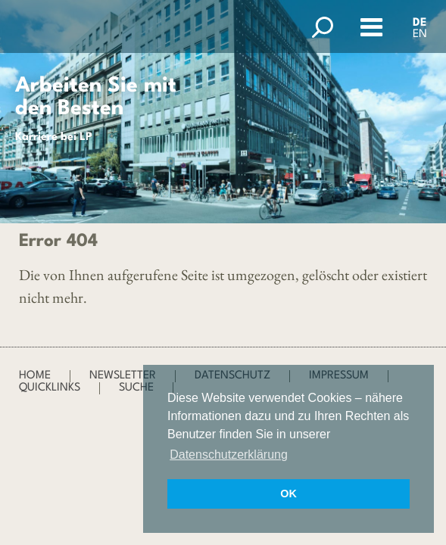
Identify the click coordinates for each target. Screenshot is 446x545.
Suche (136, 388)
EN (420, 34)
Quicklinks (49, 388)
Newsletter (122, 376)
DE (420, 23)
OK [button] (288, 493)
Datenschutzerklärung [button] (229, 454)
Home (35, 376)
